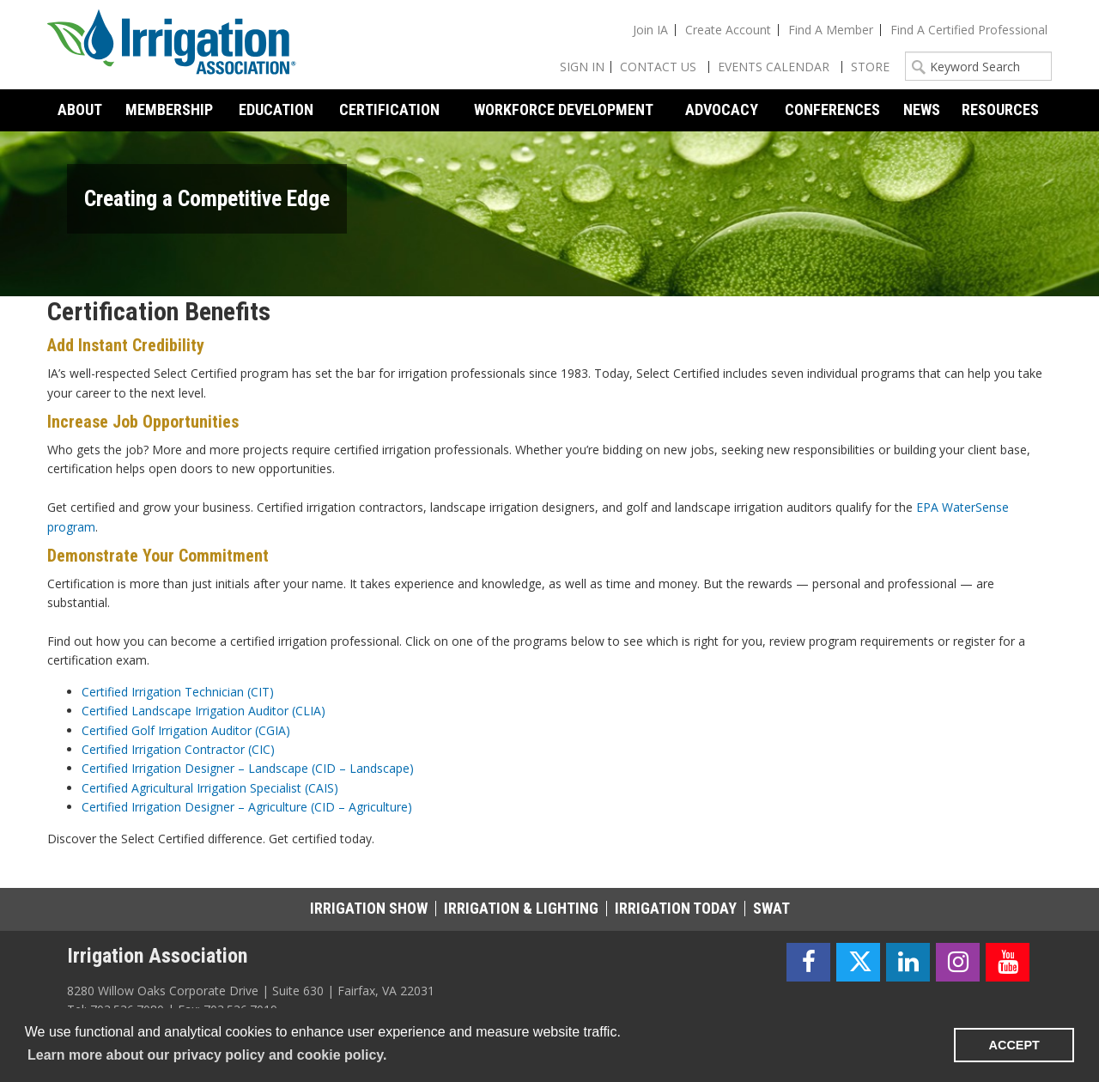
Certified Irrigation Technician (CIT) (178, 692)
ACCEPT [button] (1014, 1045)
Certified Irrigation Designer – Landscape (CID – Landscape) (248, 768)
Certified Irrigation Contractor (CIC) (178, 749)
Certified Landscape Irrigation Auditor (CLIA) (203, 710)
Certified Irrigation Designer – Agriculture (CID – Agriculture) (247, 807)
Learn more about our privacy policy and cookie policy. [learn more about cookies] (206, 1055)
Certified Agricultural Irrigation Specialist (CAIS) (210, 788)
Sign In (582, 66)
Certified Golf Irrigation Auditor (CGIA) (186, 730)
